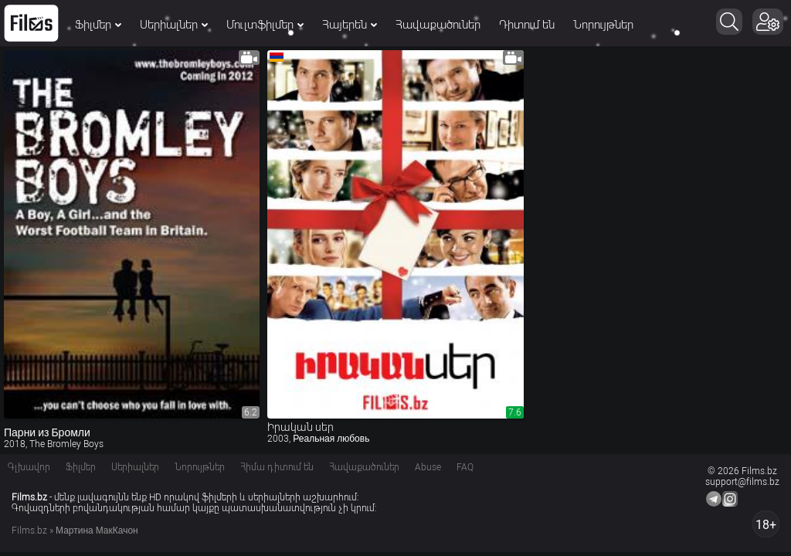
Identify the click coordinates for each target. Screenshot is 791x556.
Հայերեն (349, 25)
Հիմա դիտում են (277, 467)
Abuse (428, 467)
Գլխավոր (29, 467)
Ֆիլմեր (98, 25)
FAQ (465, 467)
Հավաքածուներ (438, 25)
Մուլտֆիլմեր (265, 25)
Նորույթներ (603, 25)
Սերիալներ (174, 25)
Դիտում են (527, 25)
